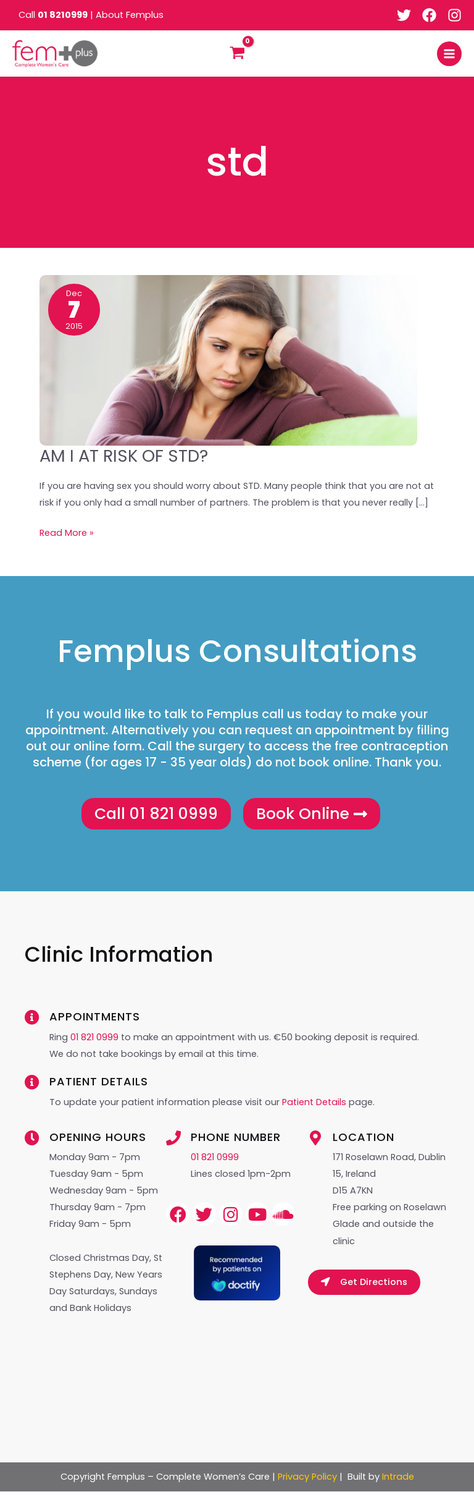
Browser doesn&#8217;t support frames (236, 1357)
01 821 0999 (94, 1043)
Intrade (398, 1482)
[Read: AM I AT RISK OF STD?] (228, 363)
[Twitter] (404, 15)
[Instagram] (454, 15)
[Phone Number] (173, 1143)
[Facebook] (429, 15)
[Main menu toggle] (449, 55)
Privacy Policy (307, 1482)
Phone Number (236, 1142)
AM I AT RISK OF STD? (124, 459)
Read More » (67, 535)
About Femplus (130, 15)
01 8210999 (63, 15)
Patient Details (315, 1107)
